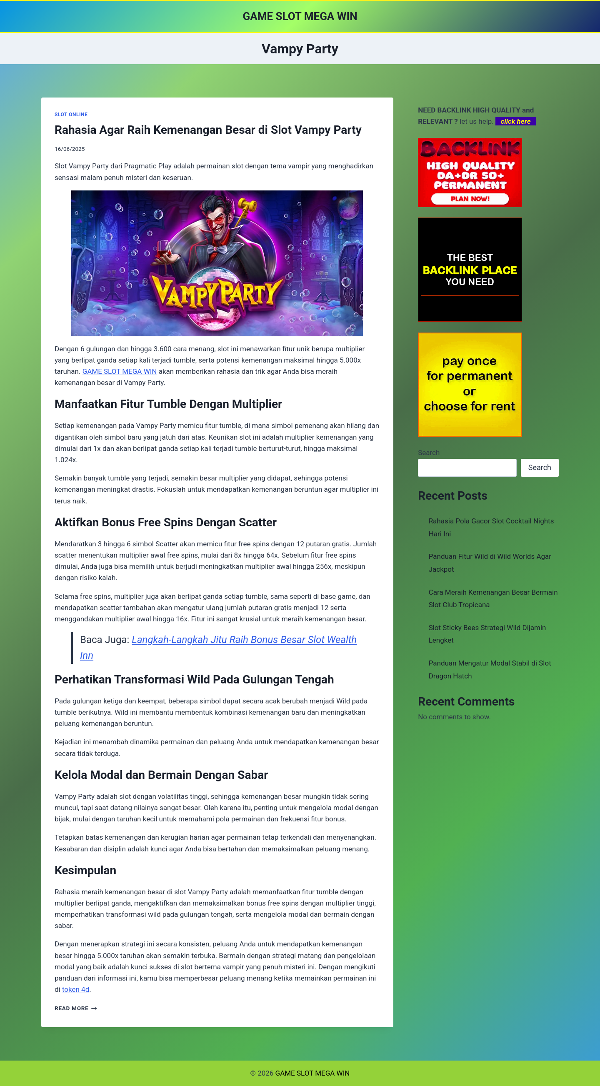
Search (429, 452)
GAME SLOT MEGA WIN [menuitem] (119, 371)
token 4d (75, 989)
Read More (76, 1008)
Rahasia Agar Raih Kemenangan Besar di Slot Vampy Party (208, 130)
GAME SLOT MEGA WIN (312, 1073)
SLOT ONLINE (71, 115)
